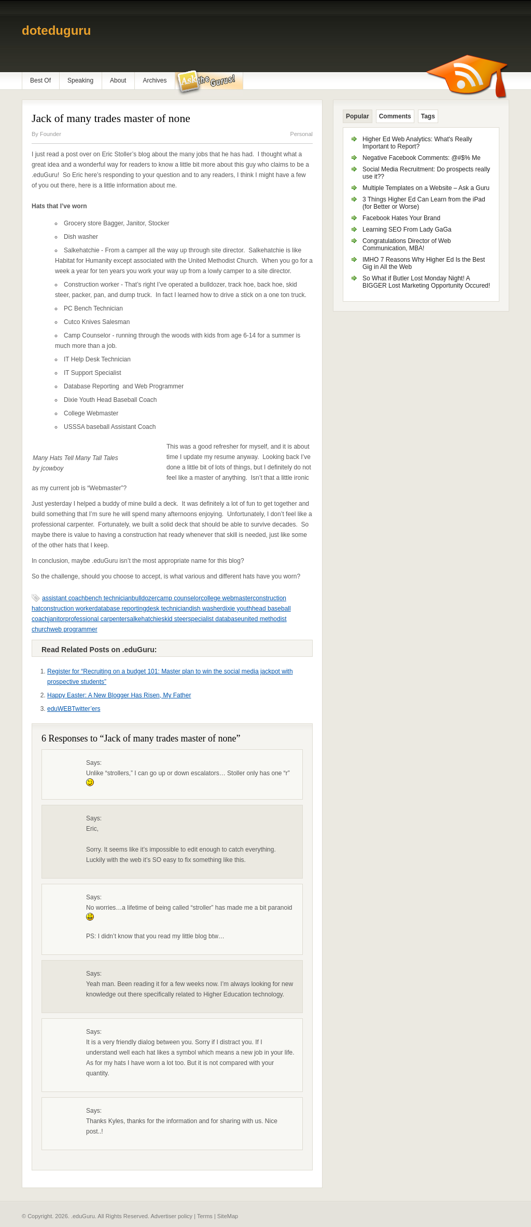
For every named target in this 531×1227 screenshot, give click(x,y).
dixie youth (237, 608)
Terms (205, 1216)
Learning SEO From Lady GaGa (406, 229)
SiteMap (227, 1216)
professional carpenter (96, 619)
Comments (395, 116)
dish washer (205, 608)
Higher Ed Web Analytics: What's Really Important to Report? (417, 143)
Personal (301, 134)
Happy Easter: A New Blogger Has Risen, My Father (119, 695)
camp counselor (179, 598)
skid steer (174, 619)
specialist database (214, 619)
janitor (56, 619)
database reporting (120, 608)
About (118, 80)
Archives (154, 80)
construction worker (67, 608)
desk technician (167, 608)
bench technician (108, 598)
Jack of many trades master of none (111, 118)
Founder (50, 134)
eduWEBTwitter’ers (73, 708)
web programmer (73, 629)
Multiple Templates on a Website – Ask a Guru (426, 188)
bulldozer (144, 598)
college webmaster (227, 598)
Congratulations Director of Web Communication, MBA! (406, 244)
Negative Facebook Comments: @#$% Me (421, 157)
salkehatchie (144, 619)
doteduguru (56, 30)
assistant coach (63, 598)
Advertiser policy (171, 1216)
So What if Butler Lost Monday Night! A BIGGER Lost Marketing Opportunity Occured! (426, 282)
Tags (428, 116)
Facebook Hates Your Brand (401, 218)
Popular (357, 116)
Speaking (80, 80)
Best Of (40, 80)
